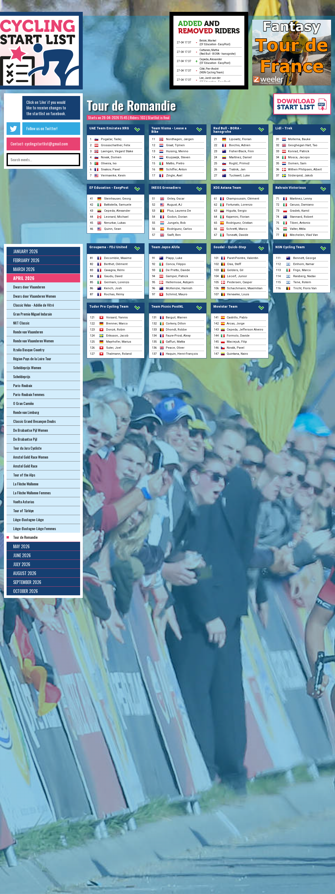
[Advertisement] (126, 52)
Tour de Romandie (131, 105)
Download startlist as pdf (299, 106)
